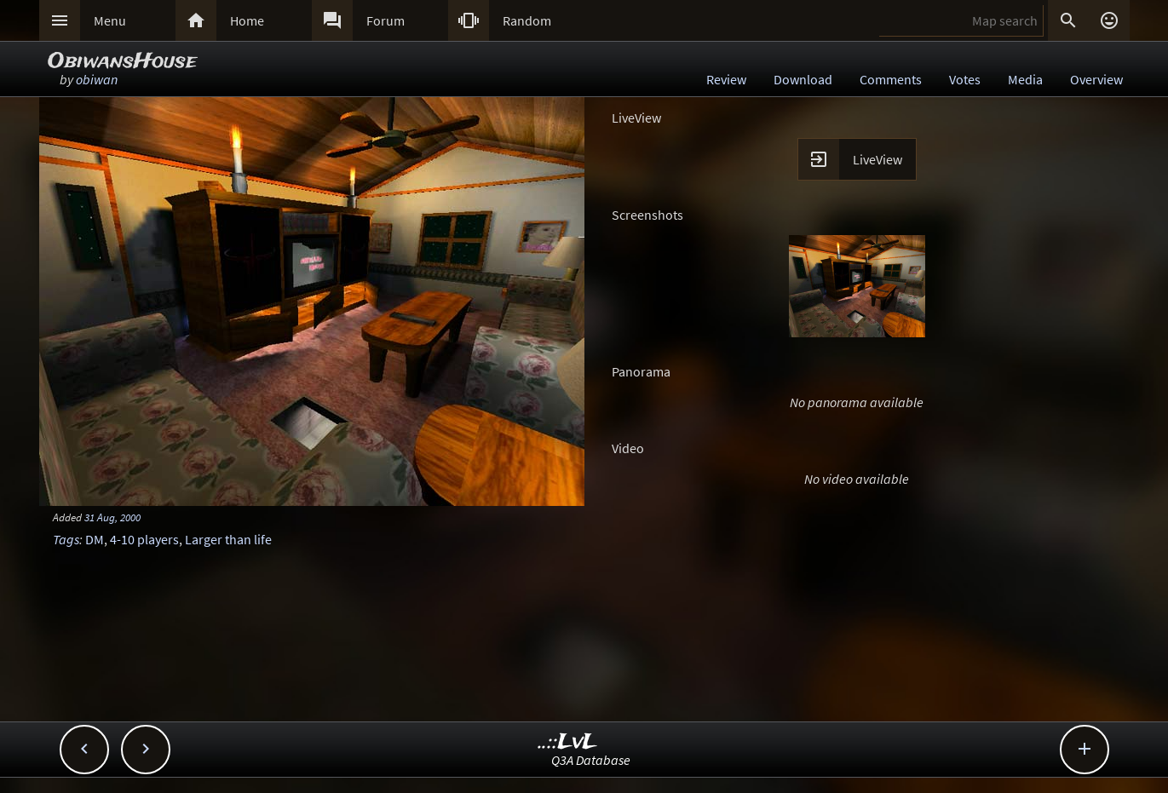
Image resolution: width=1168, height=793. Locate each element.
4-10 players (144, 539)
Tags (66, 539)
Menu (110, 20)
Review (726, 79)
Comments (891, 79)
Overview (1096, 79)
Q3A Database (590, 759)
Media (1025, 79)
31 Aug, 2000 (112, 517)
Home (247, 20)
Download (803, 79)
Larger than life (228, 539)
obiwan (97, 79)
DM (94, 539)
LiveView (877, 159)
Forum (385, 20)
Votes (965, 79)
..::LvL (567, 742)
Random (527, 20)
